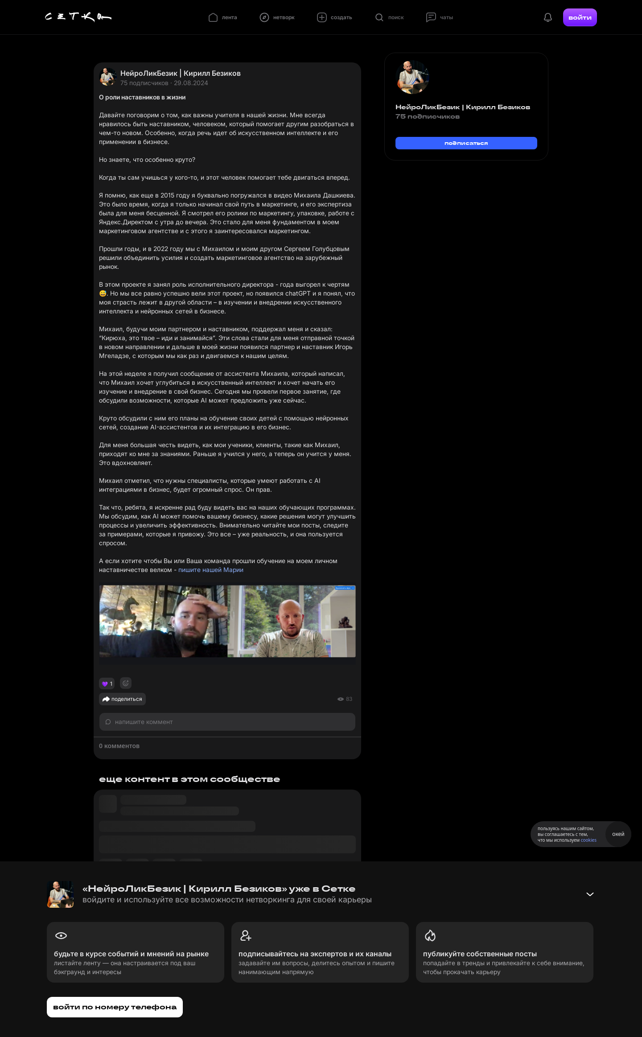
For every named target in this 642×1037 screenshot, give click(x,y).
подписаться (466, 143)
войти (580, 17)
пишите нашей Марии (210, 569)
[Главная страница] (78, 17)
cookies (589, 840)
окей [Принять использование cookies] (618, 834)
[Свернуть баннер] (589, 894)
